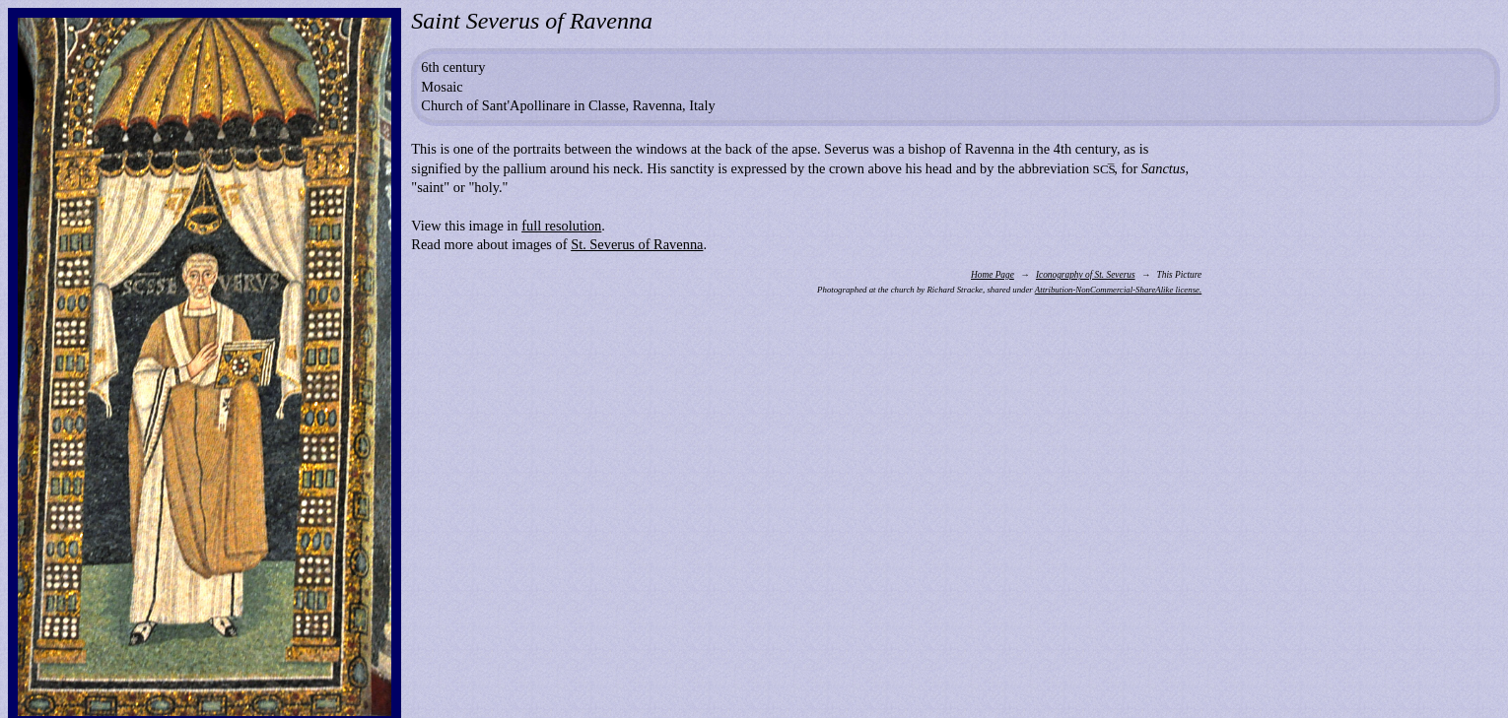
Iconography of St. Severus (1085, 275)
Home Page (992, 275)
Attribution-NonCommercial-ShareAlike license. (1118, 289)
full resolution (561, 225)
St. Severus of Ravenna (637, 244)
